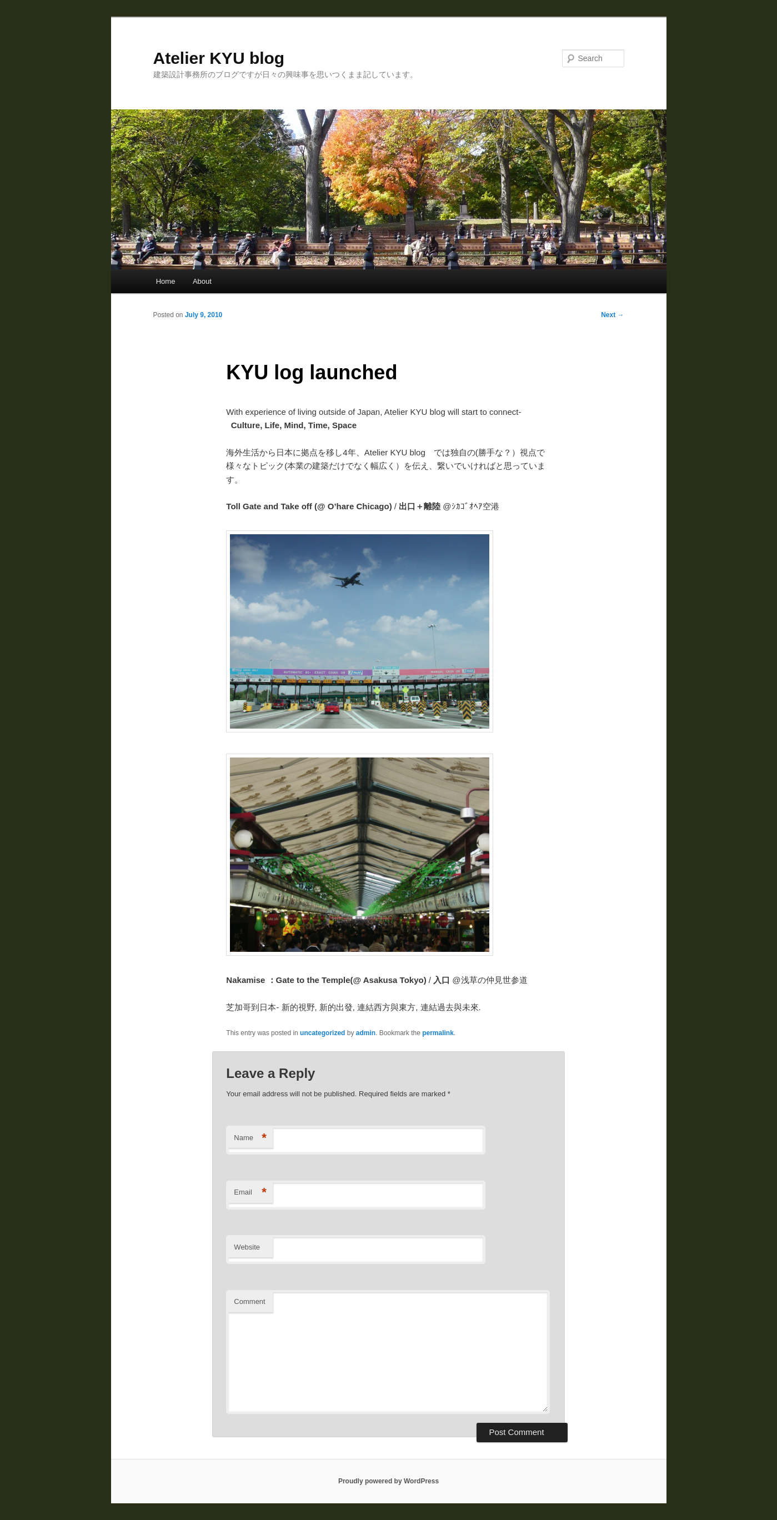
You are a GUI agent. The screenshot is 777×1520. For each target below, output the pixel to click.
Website (247, 1247)
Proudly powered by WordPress (388, 1481)
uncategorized (322, 1033)
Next (612, 315)
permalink (438, 1033)
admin (365, 1033)
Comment (249, 1301)
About (202, 281)
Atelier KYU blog (219, 58)
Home (166, 281)
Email (250, 1193)
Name (250, 1138)
